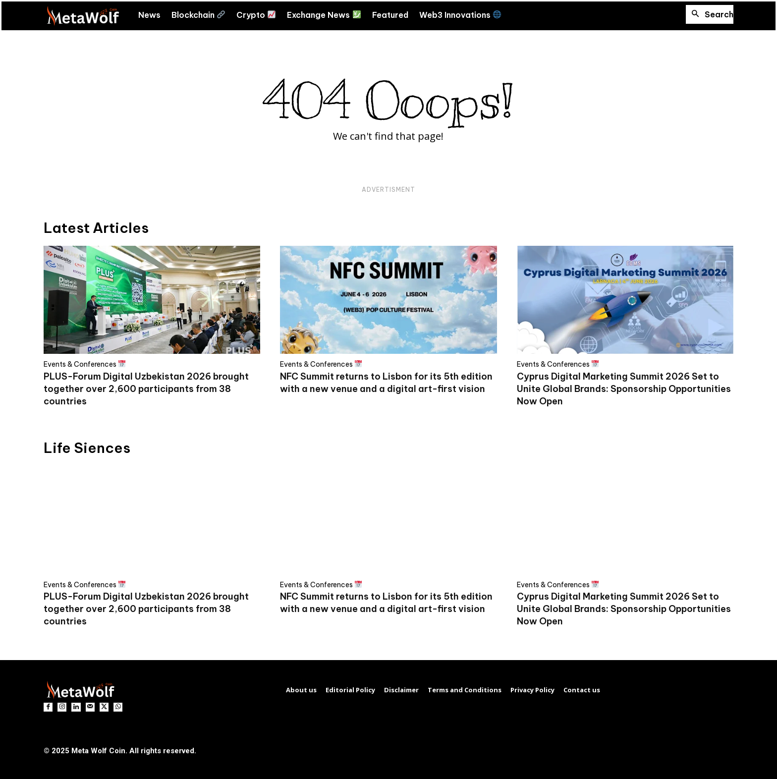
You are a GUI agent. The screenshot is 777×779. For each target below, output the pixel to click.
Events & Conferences (84, 364)
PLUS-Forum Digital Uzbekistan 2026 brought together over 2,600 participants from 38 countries (146, 389)
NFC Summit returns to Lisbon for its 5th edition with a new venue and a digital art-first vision (386, 602)
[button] (709, 14)
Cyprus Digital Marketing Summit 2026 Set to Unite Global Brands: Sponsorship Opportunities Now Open (624, 389)
